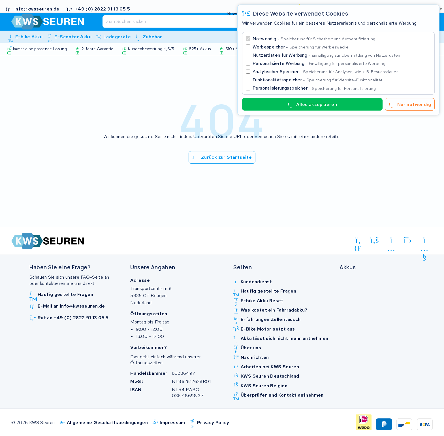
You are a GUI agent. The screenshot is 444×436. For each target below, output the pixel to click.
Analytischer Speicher (325, 72)
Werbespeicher (301, 47)
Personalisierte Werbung (319, 63)
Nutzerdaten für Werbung (327, 55)
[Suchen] (210, 21)
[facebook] (374, 240)
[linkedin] (358, 241)
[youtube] (424, 241)
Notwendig (314, 39)
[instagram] (391, 241)
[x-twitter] (408, 240)
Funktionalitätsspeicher (318, 80)
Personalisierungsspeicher (315, 88)
